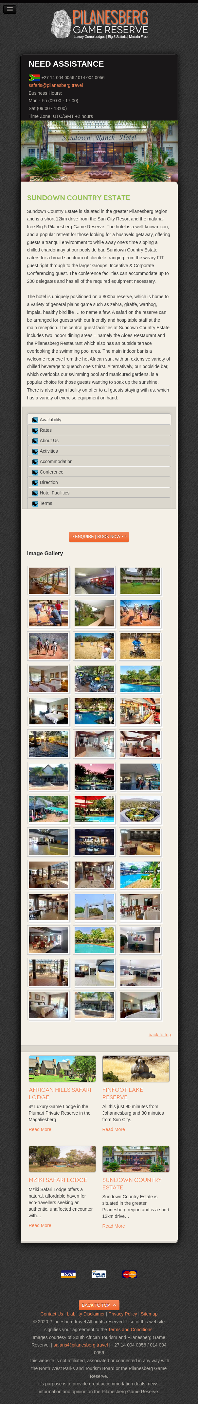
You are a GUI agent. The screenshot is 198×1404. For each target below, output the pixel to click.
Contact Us (52, 1313)
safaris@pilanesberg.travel (56, 85)
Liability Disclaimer (86, 1313)
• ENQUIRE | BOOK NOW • (97, 536)
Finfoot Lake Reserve (122, 1094)
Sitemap (149, 1313)
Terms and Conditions (130, 1329)
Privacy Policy (123, 1313)
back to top (160, 1034)
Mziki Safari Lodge (58, 1180)
